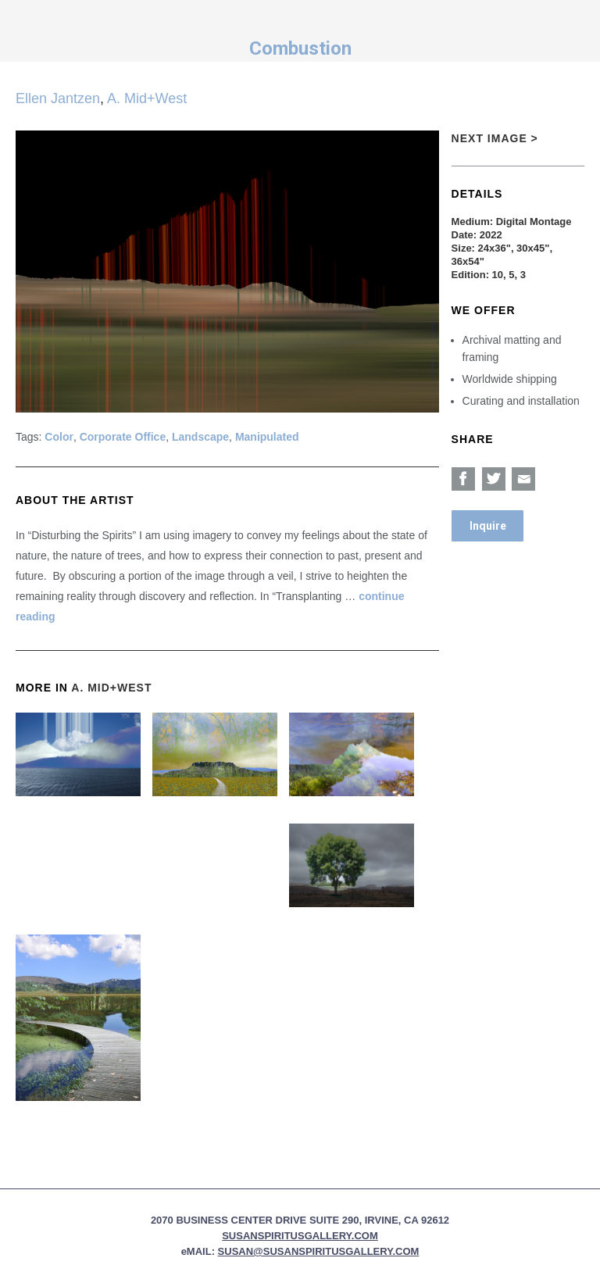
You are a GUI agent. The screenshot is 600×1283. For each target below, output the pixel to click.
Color (59, 437)
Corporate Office (123, 437)
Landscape (200, 437)
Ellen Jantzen (58, 98)
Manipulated (267, 437)
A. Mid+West (147, 98)
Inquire (488, 526)
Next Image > (495, 138)
